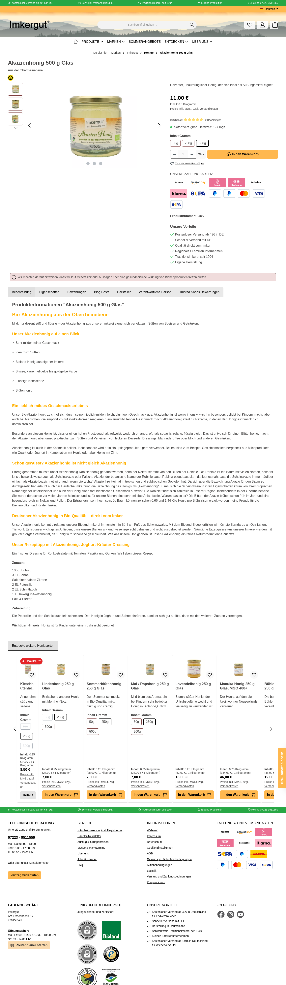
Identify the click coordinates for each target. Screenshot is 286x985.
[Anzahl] (183, 154)
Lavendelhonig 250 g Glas (193, 686)
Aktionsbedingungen (159, 865)
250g (188, 143)
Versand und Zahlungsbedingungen (169, 876)
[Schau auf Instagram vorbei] (230, 914)
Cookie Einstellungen (160, 847)
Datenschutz (154, 841)
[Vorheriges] (30, 125)
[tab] (21, 292)
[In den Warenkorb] (242, 154)
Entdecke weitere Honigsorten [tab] (33, 645)
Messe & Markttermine (91, 847)
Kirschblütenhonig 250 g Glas (27, 686)
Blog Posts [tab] (101, 292)
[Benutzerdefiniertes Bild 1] (111, 930)
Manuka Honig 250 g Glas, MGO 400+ (237, 686)
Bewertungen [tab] (76, 292)
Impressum (154, 836)
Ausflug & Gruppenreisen (92, 841)
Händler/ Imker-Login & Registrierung (100, 830)
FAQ (80, 865)
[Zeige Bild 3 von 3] (100, 163)
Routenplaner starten (29, 945)
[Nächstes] (159, 125)
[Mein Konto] (262, 25)
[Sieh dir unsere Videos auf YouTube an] (240, 914)
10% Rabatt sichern (282, 768)
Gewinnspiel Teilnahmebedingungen (169, 859)
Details (28, 795)
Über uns (83, 853)
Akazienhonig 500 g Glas (176, 52)
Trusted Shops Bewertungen (199, 292)
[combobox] (142, 25)
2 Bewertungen (213, 119)
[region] (85, 125)
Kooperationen (156, 882)
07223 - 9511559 (21, 838)
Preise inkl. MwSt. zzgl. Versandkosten (194, 108)
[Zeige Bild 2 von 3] (94, 163)
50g (175, 143)
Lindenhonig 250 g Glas (58, 686)
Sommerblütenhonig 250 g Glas (104, 686)
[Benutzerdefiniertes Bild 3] (111, 954)
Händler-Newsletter (89, 836)
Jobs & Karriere (87, 859)
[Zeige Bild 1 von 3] (88, 163)
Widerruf (152, 830)
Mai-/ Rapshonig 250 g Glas (150, 686)
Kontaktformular (38, 862)
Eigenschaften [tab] (49, 292)
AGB (150, 853)
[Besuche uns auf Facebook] (220, 914)
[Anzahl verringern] (174, 154)
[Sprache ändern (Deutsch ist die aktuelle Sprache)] (269, 9)
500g (202, 143)
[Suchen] (192, 25)
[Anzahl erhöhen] (192, 154)
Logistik (151, 870)
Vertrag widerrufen (25, 875)
